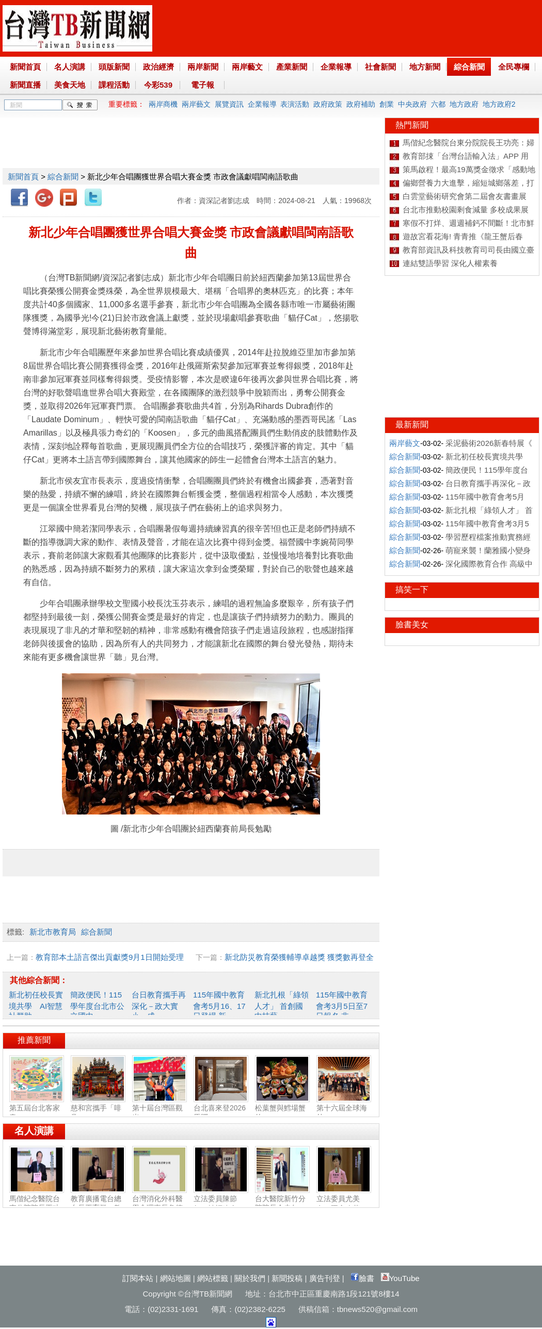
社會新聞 (380, 66)
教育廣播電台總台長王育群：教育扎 (98, 1203)
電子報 (202, 84)
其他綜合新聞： (39, 980)
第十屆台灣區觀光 (159, 1108)
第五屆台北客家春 (36, 1108)
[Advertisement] (190, 141)
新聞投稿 (287, 1278)
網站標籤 (212, 1278)
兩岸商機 (163, 104)
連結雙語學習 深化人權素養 (450, 263)
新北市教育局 (52, 931)
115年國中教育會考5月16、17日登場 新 (219, 1005)
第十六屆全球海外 (343, 1108)
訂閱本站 (137, 1278)
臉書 (362, 1278)
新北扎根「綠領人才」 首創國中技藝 (281, 1005)
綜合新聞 (469, 66)
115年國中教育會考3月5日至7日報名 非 (342, 1005)
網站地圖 (175, 1278)
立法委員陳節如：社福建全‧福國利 (221, 1204)
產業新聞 (291, 66)
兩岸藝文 (247, 66)
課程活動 (114, 84)
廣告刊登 (324, 1278)
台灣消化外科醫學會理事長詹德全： (159, 1203)
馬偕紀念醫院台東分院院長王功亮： (36, 1203)
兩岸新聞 (202, 66)
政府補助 (360, 104)
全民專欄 (513, 66)
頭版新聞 (114, 66)
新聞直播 (25, 84)
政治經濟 (158, 66)
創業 (386, 104)
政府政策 (327, 104)
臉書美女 (411, 624)
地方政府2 (499, 104)
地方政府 (464, 104)
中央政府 (412, 104)
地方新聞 (424, 66)
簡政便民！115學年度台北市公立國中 (97, 1005)
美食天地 (69, 84)
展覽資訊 (229, 104)
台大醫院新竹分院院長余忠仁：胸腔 (282, 1203)
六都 (438, 104)
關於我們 (249, 1278)
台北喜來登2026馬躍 (221, 1108)
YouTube (400, 1278)
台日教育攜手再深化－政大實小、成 (159, 1005)
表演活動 (294, 104)
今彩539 (158, 84)
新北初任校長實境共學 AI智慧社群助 (36, 1005)
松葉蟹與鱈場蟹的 (282, 1108)
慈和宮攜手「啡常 (98, 1108)
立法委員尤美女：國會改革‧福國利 (343, 1204)
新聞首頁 (25, 66)
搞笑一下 (411, 589)
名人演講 (69, 66)
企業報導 (336, 66)
